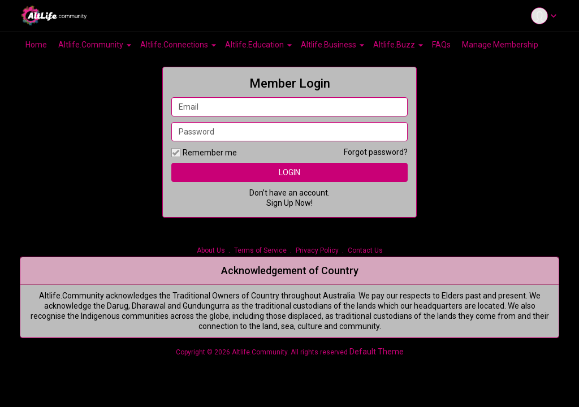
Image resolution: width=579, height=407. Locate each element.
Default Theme (376, 351)
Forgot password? (376, 152)
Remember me (204, 152)
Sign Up (279, 202)
